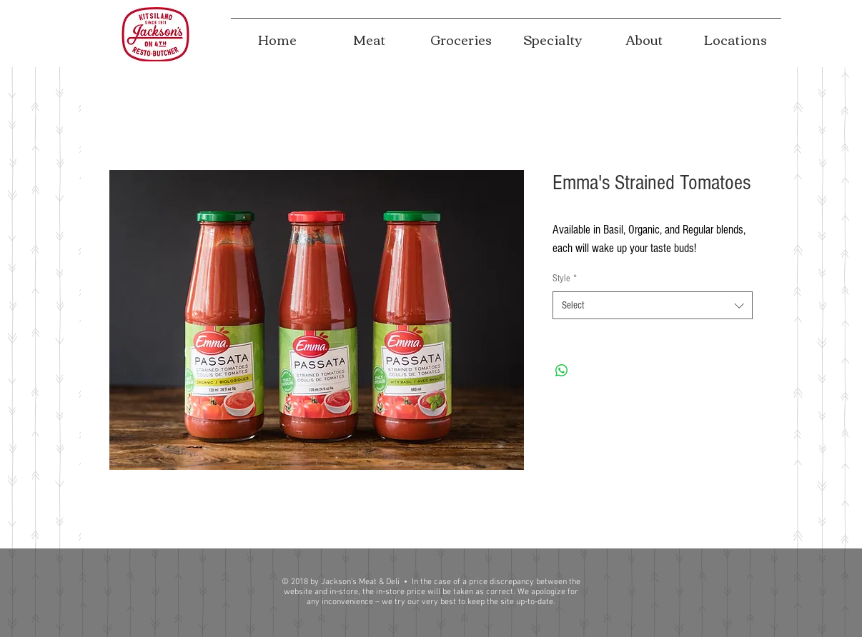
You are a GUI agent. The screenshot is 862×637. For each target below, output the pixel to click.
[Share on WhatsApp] (561, 370)
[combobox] (653, 305)
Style (565, 278)
